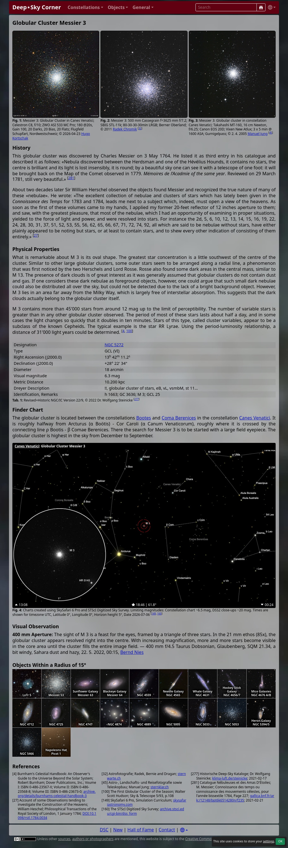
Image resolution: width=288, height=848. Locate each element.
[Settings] (184, 830)
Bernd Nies (132, 652)
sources (64, 838)
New (118, 830)
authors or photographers (93, 838)
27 (36, 235)
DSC (104, 830)
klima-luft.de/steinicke (229, 778)
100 (129, 330)
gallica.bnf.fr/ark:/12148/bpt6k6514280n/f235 (235, 798)
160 (159, 613)
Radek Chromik (125, 129)
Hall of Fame (140, 830)
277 (136, 399)
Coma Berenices (179, 418)
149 (154, 613)
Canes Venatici (254, 418)
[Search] (261, 7)
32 (140, 128)
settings (268, 841)
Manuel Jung (257, 133)
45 (270, 132)
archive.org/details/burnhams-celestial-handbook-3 (57, 793)
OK (280, 841)
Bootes (143, 418)
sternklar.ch (159, 787)
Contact (167, 830)
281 (71, 178)
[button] (85, 7)
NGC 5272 (114, 344)
